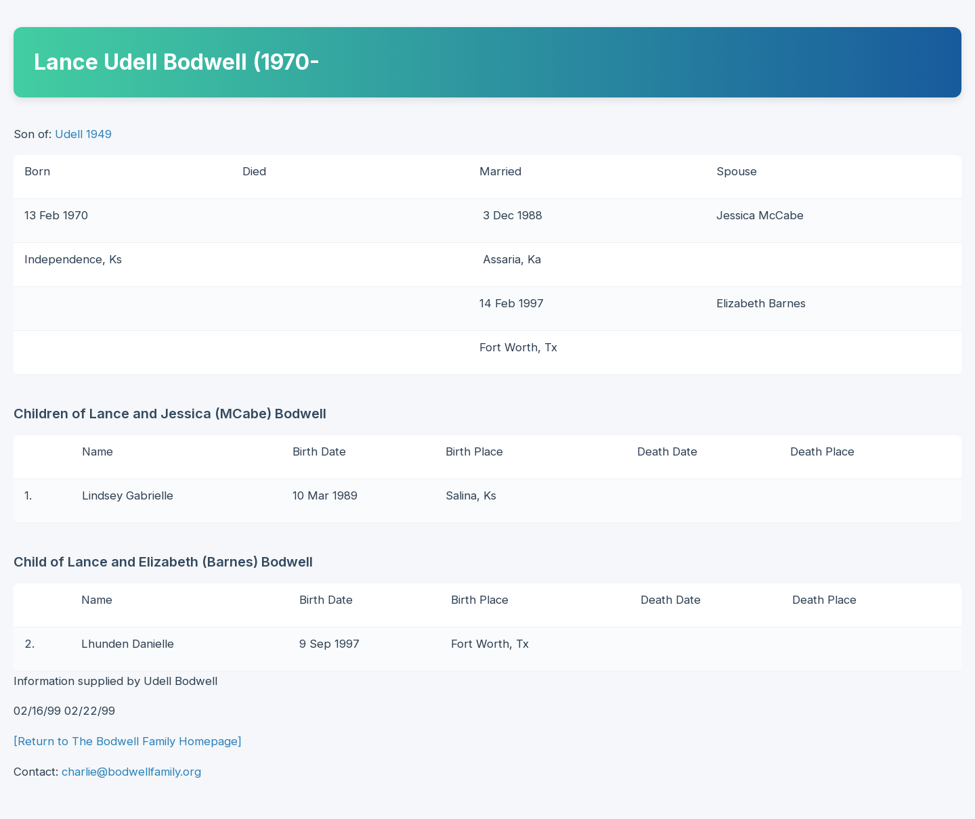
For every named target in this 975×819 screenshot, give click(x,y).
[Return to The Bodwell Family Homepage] (128, 741)
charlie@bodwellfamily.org (131, 771)
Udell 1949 (83, 134)
